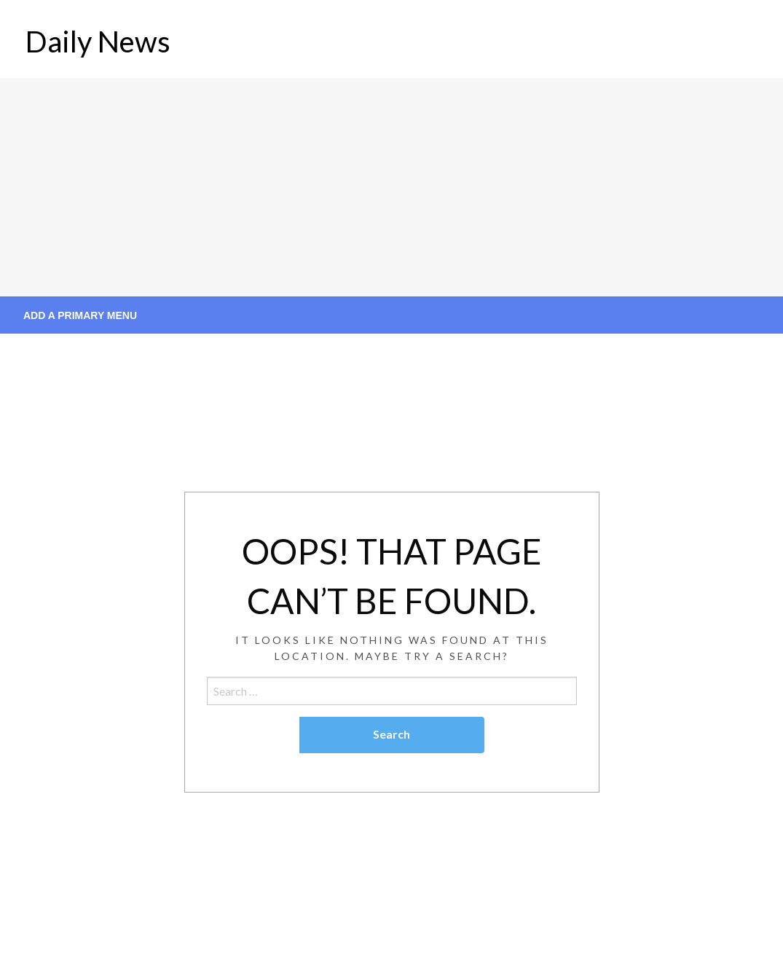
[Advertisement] (391, 187)
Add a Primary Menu (80, 315)
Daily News (97, 41)
